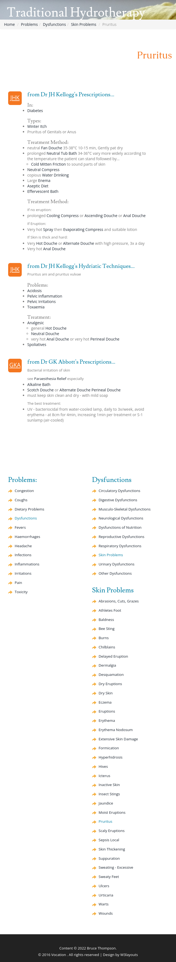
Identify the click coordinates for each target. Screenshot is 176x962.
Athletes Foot (110, 610)
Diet (37, 185)
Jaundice (106, 803)
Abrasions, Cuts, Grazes (119, 601)
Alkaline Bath (39, 384)
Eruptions (107, 711)
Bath (43, 191)
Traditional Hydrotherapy (76, 13)
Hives (103, 766)
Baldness (106, 619)
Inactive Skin (109, 784)
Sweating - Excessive (116, 867)
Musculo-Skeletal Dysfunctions (124, 509)
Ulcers (104, 885)
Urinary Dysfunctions (116, 564)
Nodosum (116, 729)
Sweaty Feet (109, 876)
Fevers (20, 527)
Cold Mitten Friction (48, 164)
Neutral (45, 333)
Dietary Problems (29, 509)
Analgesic (35, 322)
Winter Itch (37, 126)
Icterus (104, 775)
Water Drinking (55, 175)
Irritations (23, 573)
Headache (23, 545)
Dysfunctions (54, 24)
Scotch (40, 389)
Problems (29, 24)
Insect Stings (109, 793)
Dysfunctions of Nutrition (120, 527)
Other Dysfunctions (115, 573)
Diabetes (35, 110)
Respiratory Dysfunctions (120, 545)
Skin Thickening (112, 849)
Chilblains (107, 647)
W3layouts (129, 954)
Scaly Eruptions (112, 830)
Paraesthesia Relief (50, 378)
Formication (109, 748)
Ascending (100, 215)
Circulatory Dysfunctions (119, 490)
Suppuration (109, 858)
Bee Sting (107, 628)
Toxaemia (36, 307)
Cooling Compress (62, 215)
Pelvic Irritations (41, 301)
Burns (104, 637)
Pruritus (105, 821)
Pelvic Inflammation (44, 296)
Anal (134, 215)
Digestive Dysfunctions (118, 499)
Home (9, 24)
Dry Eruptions (110, 683)
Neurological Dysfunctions (121, 518)
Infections (23, 554)
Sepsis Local (109, 839)
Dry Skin (106, 693)
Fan (51, 147)
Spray (48, 229)
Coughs (21, 499)
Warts (104, 904)
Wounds (106, 913)
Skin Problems (83, 24)
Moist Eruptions (112, 812)
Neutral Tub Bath (61, 153)
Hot (46, 243)
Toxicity (21, 591)
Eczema (105, 702)
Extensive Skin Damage (118, 739)
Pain (18, 582)
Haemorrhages (27, 536)
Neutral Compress (43, 169)
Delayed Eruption (113, 656)
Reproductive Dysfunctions (121, 536)
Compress (83, 229)
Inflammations (27, 564)
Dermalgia (107, 665)
